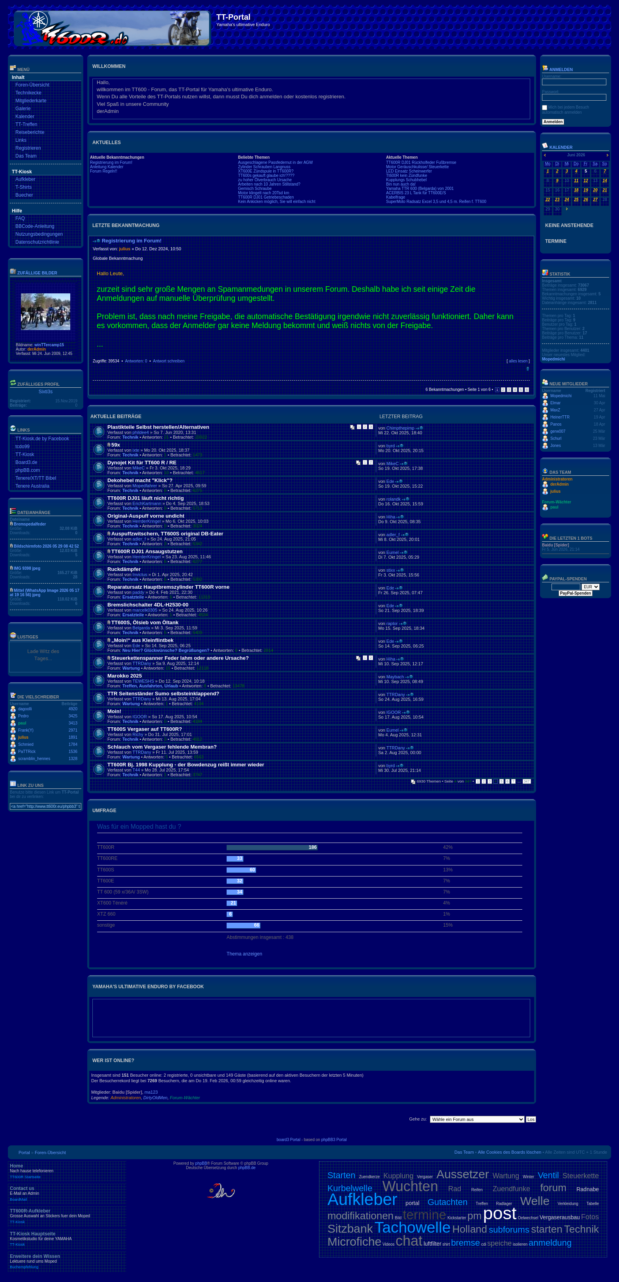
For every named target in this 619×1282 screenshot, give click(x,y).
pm (474, 1216)
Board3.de (26, 462)
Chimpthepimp (400, 428)
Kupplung (398, 1176)
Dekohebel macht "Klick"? (140, 480)
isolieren (520, 1244)
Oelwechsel (528, 1218)
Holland (469, 1229)
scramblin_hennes (34, 758)
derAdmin (36, 349)
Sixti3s (46, 391)
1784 (73, 744)
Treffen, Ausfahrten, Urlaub (150, 685)
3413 (73, 723)
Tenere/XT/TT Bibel (35, 478)
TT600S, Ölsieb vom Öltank (144, 622)
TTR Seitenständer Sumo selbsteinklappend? (163, 693)
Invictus (140, 574)
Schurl (555, 438)
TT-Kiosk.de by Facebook (42, 438)
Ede (390, 481)
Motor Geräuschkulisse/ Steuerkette (417, 167)
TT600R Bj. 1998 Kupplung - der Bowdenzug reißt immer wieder (185, 765)
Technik (130, 437)
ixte (136, 450)
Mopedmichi (553, 359)
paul (22, 723)
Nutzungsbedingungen (39, 234)
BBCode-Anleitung (34, 226)
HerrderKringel (147, 521)
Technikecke (28, 93)
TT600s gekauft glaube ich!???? (266, 175)
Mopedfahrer (145, 485)
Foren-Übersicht (32, 85)
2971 (73, 730)
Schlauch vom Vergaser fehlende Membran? (162, 747)
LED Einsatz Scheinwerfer (409, 171)
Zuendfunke (511, 1189)
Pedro (23, 716)
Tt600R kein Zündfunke (406, 175)
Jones (555, 445)
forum (553, 1188)
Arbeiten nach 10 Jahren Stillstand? (269, 184)
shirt (446, 1244)
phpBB (201, 1163)
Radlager (504, 1203)
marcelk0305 (145, 610)
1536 (73, 751)
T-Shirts (23, 187)
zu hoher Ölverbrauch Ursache (265, 180)
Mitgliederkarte (31, 100)
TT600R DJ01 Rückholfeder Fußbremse (421, 162)
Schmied (26, 744)
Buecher (24, 195)
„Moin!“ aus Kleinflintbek (142, 640)
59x (115, 445)
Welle (535, 1200)
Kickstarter (457, 1218)
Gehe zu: (418, 1119)
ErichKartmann (147, 503)
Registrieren (28, 148)
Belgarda (141, 627)
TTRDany (142, 663)
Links (20, 140)
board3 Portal (288, 1139)
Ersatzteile (133, 597)
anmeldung (550, 1243)
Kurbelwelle (349, 1188)
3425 (73, 716)
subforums (509, 1230)
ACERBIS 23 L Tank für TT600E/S (416, 193)
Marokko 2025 (124, 676)
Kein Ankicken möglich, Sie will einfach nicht (276, 201)
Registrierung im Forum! (111, 162)
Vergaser (425, 1177)
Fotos (590, 1217)
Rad (454, 1189)
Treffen (482, 1203)
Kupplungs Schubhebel (406, 180)
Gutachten (448, 1202)
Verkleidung (568, 1203)
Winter (528, 1177)
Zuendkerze (369, 1177)
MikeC (139, 467)
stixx (390, 570)
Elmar (555, 403)
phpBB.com (27, 470)
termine (424, 1214)
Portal (24, 1152)
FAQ (20, 218)
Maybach (395, 676)
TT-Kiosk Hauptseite (67, 1239)
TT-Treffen (26, 124)
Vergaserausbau (560, 1217)
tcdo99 (22, 446)
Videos (388, 1244)
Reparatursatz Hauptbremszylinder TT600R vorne (168, 587)
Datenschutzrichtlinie (37, 242)
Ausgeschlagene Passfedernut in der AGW (275, 162)
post (499, 1213)
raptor (392, 623)
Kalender (24, 116)
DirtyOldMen (155, 1097)
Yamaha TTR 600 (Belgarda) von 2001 (420, 188)
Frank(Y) (26, 730)
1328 (73, 758)
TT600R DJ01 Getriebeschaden (266, 197)
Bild (398, 1218)
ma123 (151, 1092)
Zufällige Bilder (37, 272)
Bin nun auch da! (401, 184)
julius (23, 737)
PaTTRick (27, 751)
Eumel (392, 552)
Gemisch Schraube (255, 188)
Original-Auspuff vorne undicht (145, 516)
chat (409, 1241)
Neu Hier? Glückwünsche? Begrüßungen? (166, 650)
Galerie (23, 108)
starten (547, 1229)
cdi (483, 1244)
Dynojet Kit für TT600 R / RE (141, 462)
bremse (465, 1243)
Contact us (67, 1193)
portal (412, 1203)
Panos (555, 424)
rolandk (393, 499)
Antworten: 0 (136, 361)
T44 (136, 770)
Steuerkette (581, 1176)
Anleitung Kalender (107, 167)
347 (527, 781)
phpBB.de (246, 1168)
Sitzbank (350, 1228)
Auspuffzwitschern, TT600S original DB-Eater (167, 534)
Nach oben (527, 369)
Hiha (391, 516)
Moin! (114, 711)
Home (67, 1171)
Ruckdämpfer (124, 569)
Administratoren (126, 1097)
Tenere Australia (32, 486)
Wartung (131, 668)
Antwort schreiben (168, 361)
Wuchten (410, 1186)
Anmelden (557, 69)
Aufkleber (25, 179)
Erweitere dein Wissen (67, 1261)
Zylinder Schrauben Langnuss (264, 167)
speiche (499, 1243)
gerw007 (557, 431)
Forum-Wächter (185, 1097)
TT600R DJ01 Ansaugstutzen (147, 551)
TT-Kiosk (24, 454)
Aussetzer (462, 1174)
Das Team (26, 156)
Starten (341, 1175)
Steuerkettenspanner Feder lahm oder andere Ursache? (180, 658)
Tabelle (592, 1203)
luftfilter (432, 1244)
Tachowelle (413, 1227)
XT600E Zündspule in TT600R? (265, 171)
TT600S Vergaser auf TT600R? (144, 729)
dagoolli (25, 709)
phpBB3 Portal (334, 1139)
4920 (73, 709)
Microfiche (354, 1241)
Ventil (548, 1175)
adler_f (139, 539)
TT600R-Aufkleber (67, 1216)
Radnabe (587, 1189)
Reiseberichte (29, 132)
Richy (138, 734)
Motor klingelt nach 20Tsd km (263, 193)
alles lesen (518, 361)
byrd (390, 445)
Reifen (477, 1190)
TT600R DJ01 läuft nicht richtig (145, 498)
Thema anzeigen (244, 954)
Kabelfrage (395, 197)
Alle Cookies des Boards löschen (509, 1152)
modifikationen (360, 1216)
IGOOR (140, 716)
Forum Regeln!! (103, 171)
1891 (73, 737)
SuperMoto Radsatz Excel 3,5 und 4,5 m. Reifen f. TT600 (436, 201)
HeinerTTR (560, 417)
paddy (138, 592)
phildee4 (141, 432)
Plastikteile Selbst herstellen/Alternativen (158, 427)
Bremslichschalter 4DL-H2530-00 (147, 605)
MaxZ (555, 410)
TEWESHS (143, 681)
